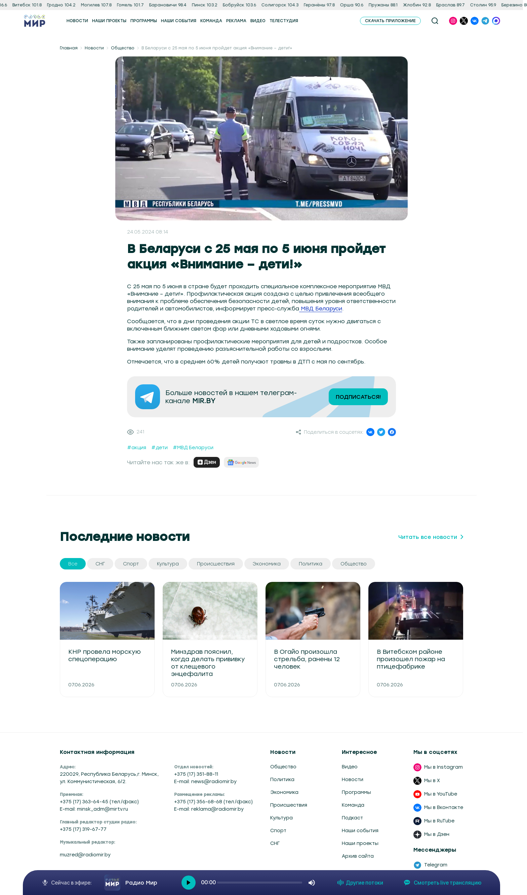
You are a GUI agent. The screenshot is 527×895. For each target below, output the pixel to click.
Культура (281, 818)
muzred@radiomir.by (85, 855)
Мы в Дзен (436, 834)
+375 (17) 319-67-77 (83, 829)
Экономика (284, 792)
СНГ (275, 843)
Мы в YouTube (440, 794)
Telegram (435, 865)
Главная (69, 48)
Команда (353, 805)
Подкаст (352, 818)
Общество (122, 48)
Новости (94, 48)
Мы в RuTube (439, 821)
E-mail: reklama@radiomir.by (209, 809)
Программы (356, 792)
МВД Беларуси (320, 308)
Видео (350, 767)
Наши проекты (360, 843)
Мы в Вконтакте (443, 807)
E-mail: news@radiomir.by (205, 781)
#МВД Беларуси (193, 448)
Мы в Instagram (443, 767)
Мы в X (432, 780)
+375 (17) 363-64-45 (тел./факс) (99, 802)
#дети (159, 448)
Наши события (360, 831)
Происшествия (288, 805)
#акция (136, 448)
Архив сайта (358, 856)
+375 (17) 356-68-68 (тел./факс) (213, 802)
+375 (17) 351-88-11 (196, 774)
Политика (282, 779)
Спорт (278, 831)
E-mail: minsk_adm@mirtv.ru (94, 809)
